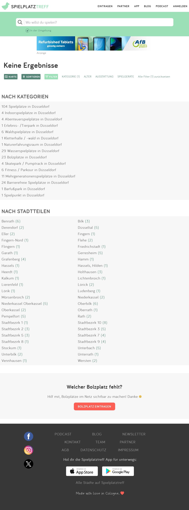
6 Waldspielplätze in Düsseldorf (28, 131)
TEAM (100, 441)
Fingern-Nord (12, 240)
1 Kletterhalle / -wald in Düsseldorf (30, 138)
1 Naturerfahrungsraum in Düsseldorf (32, 144)
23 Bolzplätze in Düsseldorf (24, 157)
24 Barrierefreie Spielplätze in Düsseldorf (35, 182)
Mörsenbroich (13, 297)
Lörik (6, 290)
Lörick (83, 284)
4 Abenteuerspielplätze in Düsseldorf (32, 119)
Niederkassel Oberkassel (22, 303)
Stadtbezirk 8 (13, 341)
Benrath (8, 221)
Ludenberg (86, 290)
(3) (87, 221)
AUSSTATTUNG (104, 76)
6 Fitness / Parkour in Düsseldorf (29, 169)
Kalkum (8, 278)
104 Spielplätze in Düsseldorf (26, 106)
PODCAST (162, 6)
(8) (105, 322)
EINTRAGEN (105, 6)
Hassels (8, 265)
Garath (7, 252)
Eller (5, 233)
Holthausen (87, 271)
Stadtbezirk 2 (13, 328)
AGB (65, 449)
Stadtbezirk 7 (89, 335)
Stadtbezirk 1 (12, 322)
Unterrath (85, 354)
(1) (93, 233)
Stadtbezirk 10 (89, 322)
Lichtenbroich (89, 278)
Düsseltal (85, 227)
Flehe (82, 240)
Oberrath (85, 309)
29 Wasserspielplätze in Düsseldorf (30, 150)
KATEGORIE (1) (71, 76)
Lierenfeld (10, 284)
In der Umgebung (40, 30)
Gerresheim (87, 252)
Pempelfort (11, 316)
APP (136, 6)
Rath (81, 316)
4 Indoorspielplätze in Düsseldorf (29, 112)
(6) (18, 221)
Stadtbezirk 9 (89, 341)
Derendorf (10, 227)
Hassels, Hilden (90, 265)
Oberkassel (11, 309)
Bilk (81, 221)
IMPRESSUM (128, 449)
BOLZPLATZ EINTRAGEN (94, 406)
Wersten (84, 360)
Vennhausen (12, 360)
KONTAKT (72, 441)
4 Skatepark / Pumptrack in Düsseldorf (34, 163)
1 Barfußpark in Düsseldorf (23, 188)
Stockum (9, 347)
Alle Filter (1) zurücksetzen (154, 76)
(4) (23, 259)
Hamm (83, 259)
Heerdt (7, 271)
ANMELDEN (180, 6)
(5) (96, 227)
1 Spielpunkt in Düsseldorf (23, 195)
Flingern (8, 246)
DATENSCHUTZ (93, 449)
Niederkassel (88, 297)
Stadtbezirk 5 (13, 335)
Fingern (84, 233)
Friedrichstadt (89, 246)
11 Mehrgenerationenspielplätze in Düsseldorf (38, 176)
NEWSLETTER (133, 434)
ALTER (87, 76)
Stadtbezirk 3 (89, 328)
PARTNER (123, 6)
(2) (21, 227)
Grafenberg (11, 259)
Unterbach (86, 347)
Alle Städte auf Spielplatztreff (100, 482)
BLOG (147, 6)
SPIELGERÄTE (126, 76)
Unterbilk (9, 354)
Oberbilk (85, 303)
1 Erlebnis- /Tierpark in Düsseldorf (30, 125)
